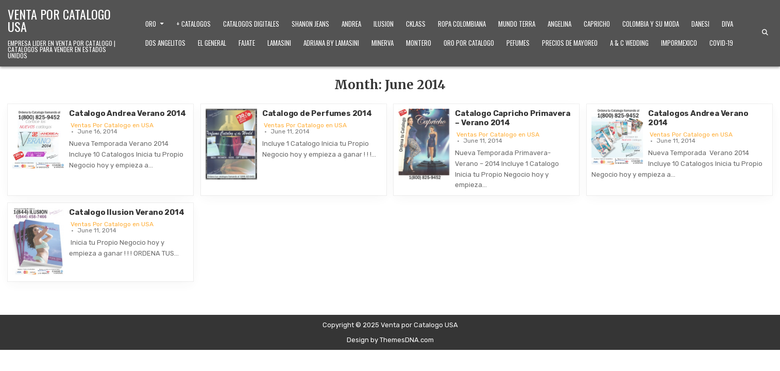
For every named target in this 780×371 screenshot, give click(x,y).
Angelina (559, 24)
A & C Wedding (629, 43)
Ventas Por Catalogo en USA (112, 125)
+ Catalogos (193, 24)
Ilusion (384, 24)
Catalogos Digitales (251, 24)
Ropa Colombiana (462, 24)
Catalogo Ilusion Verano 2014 (126, 212)
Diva (727, 24)
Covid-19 (721, 43)
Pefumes (518, 43)
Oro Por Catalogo (469, 43)
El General (212, 43)
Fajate (247, 43)
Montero (418, 43)
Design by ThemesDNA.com (390, 340)
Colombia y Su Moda (650, 24)
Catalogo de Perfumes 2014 (317, 113)
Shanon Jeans (310, 24)
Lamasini (279, 43)
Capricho (597, 24)
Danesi (700, 24)
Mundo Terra (516, 24)
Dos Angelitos (165, 43)
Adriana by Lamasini (331, 43)
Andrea (351, 24)
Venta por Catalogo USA (59, 20)
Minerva (382, 43)
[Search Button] (765, 32)
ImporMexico (679, 43)
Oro (150, 24)
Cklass (416, 24)
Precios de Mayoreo (570, 43)
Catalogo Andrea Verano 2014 (127, 113)
